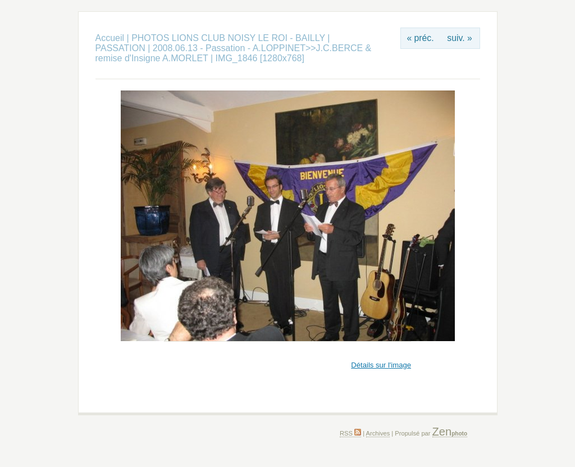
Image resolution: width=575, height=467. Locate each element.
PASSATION (120, 48)
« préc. (420, 38)
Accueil (110, 38)
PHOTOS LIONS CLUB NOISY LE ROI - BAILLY (229, 38)
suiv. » (459, 38)
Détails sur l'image (381, 365)
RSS (350, 433)
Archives (378, 433)
